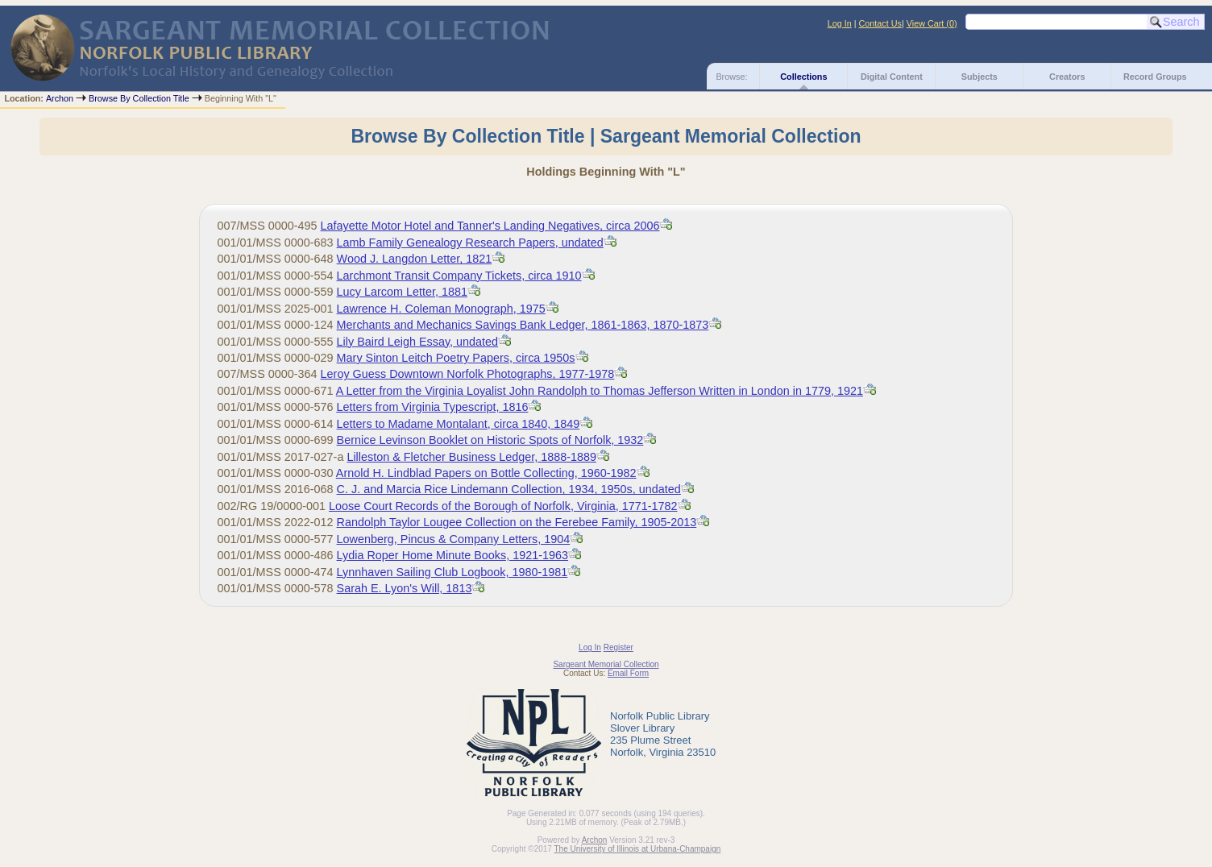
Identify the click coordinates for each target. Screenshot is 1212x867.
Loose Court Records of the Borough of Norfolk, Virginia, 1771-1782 (503, 506)
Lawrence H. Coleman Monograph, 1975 (441, 308)
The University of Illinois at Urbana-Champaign (637, 848)
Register (618, 647)
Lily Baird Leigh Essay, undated (418, 341)
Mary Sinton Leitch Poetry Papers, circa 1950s (456, 357)
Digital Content (892, 76)
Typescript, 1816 (433, 406)
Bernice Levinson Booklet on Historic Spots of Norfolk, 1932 (490, 440)
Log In (840, 23)
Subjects (979, 76)
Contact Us (880, 23)
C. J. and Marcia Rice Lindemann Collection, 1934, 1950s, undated (509, 489)
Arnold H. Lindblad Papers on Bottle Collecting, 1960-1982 (486, 473)
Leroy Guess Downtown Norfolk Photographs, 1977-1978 (468, 373)
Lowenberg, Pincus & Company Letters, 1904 (454, 539)
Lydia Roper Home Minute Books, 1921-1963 (452, 555)
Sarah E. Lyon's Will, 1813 (404, 588)
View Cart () (932, 23)
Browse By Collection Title (139, 98)
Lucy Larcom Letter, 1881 (402, 291)
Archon (59, 98)
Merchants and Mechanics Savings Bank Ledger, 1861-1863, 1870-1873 (523, 324)
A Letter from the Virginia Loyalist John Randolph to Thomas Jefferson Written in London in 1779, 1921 (599, 390)
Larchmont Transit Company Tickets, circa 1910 (459, 275)
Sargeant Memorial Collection (605, 664)
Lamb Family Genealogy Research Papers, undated (470, 242)
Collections (803, 76)
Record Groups (1155, 76)
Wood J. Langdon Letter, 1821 (414, 258)
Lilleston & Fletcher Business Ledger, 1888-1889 (471, 456)
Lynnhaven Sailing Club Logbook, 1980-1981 (452, 572)
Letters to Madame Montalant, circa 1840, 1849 (458, 423)
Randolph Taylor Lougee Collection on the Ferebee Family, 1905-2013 (517, 522)
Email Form (628, 673)
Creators (1067, 76)
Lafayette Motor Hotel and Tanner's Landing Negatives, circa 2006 (490, 225)
